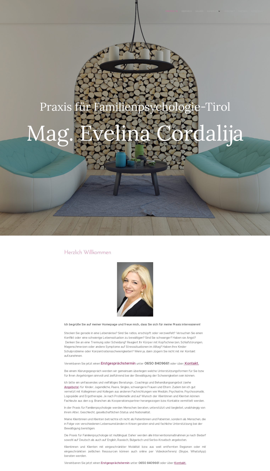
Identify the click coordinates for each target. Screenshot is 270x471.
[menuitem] (239, 11)
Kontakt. (180, 463)
